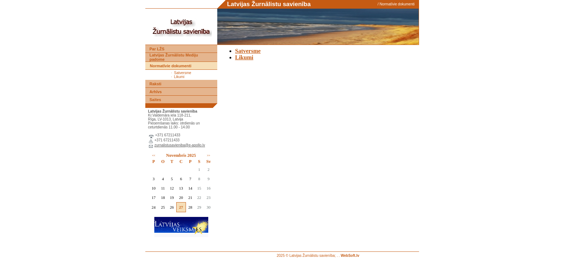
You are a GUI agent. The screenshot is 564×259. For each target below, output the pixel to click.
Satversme (182, 73)
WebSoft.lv (350, 256)
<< (153, 155)
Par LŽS (157, 49)
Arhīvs (156, 92)
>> (208, 155)
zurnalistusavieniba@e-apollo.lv (179, 145)
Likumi (179, 77)
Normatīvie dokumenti (396, 4)
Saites (155, 99)
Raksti (156, 84)
